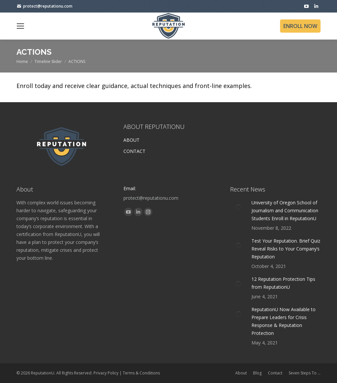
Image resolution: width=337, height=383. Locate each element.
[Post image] (238, 207)
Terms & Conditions (141, 373)
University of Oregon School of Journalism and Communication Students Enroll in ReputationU (284, 210)
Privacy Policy (105, 373)
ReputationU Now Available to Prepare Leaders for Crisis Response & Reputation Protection (283, 321)
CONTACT (134, 151)
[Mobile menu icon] (20, 26)
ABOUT (131, 140)
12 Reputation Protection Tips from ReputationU (283, 283)
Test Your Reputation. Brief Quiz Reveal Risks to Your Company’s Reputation (285, 249)
